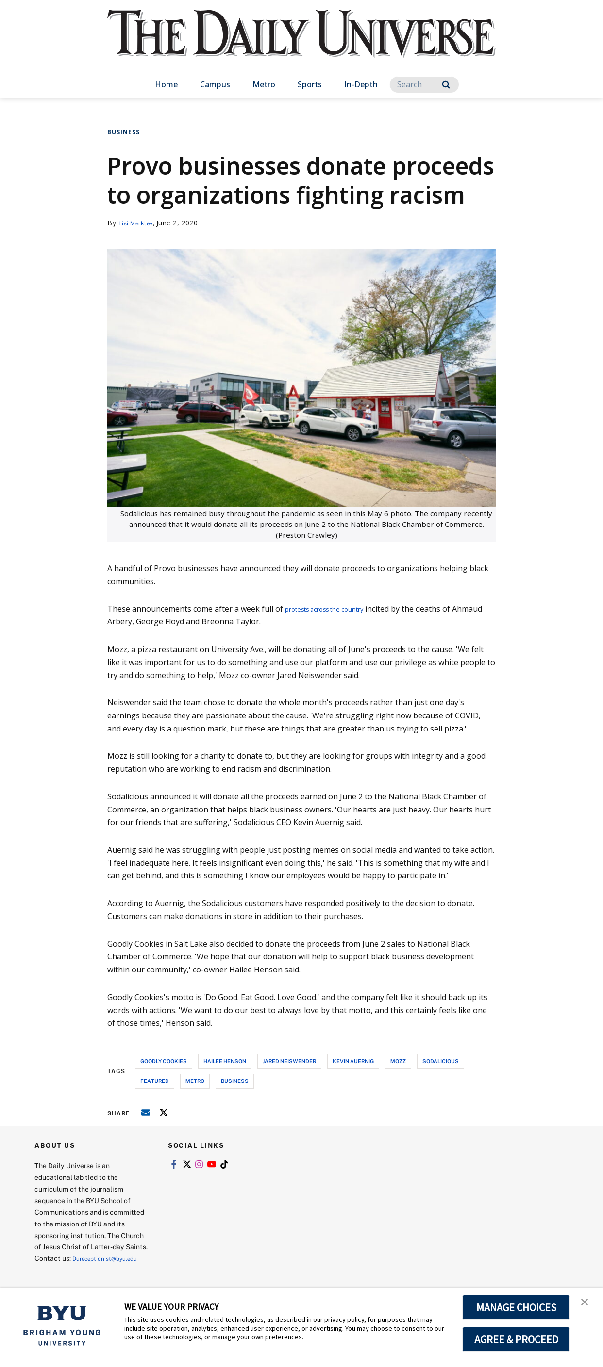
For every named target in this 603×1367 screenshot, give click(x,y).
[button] (587, 1305)
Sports (310, 84)
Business (123, 132)
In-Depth (361, 84)
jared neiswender (289, 1061)
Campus (215, 84)
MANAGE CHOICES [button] (516, 1307)
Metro (263, 84)
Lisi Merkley (138, 223)
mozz (398, 1061)
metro (194, 1081)
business (235, 1081)
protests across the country (335, 609)
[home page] (301, 43)
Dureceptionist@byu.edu (73, 1270)
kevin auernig (353, 1061)
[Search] (424, 84)
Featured (154, 1081)
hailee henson (224, 1061)
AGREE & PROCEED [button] (516, 1339)
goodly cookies (163, 1061)
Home (166, 84)
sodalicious (440, 1061)
